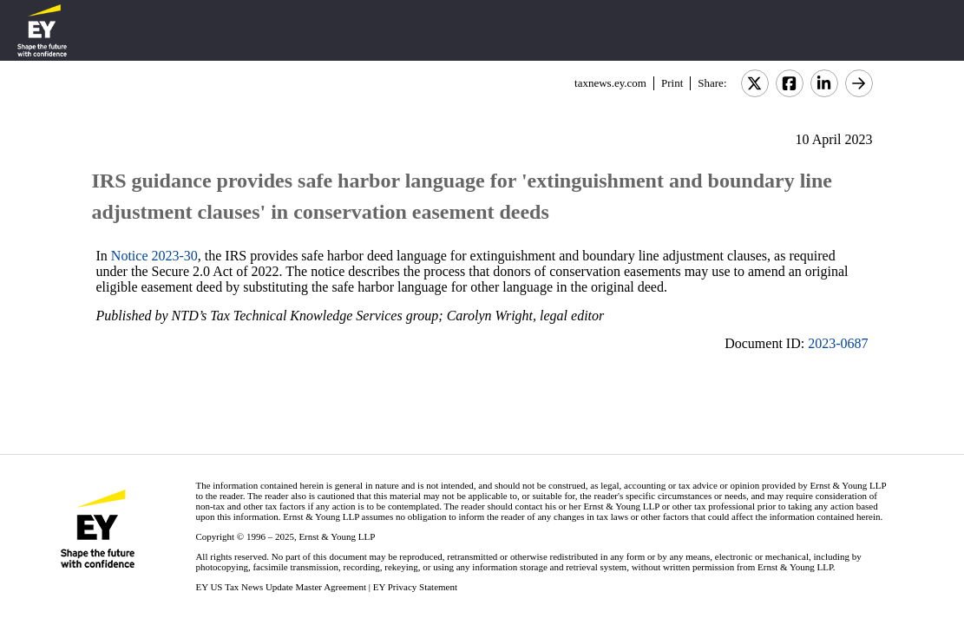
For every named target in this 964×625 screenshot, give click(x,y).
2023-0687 (838, 343)
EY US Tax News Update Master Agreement (280, 587)
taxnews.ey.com (610, 82)
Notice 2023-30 (154, 255)
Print (672, 82)
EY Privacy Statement (415, 587)
